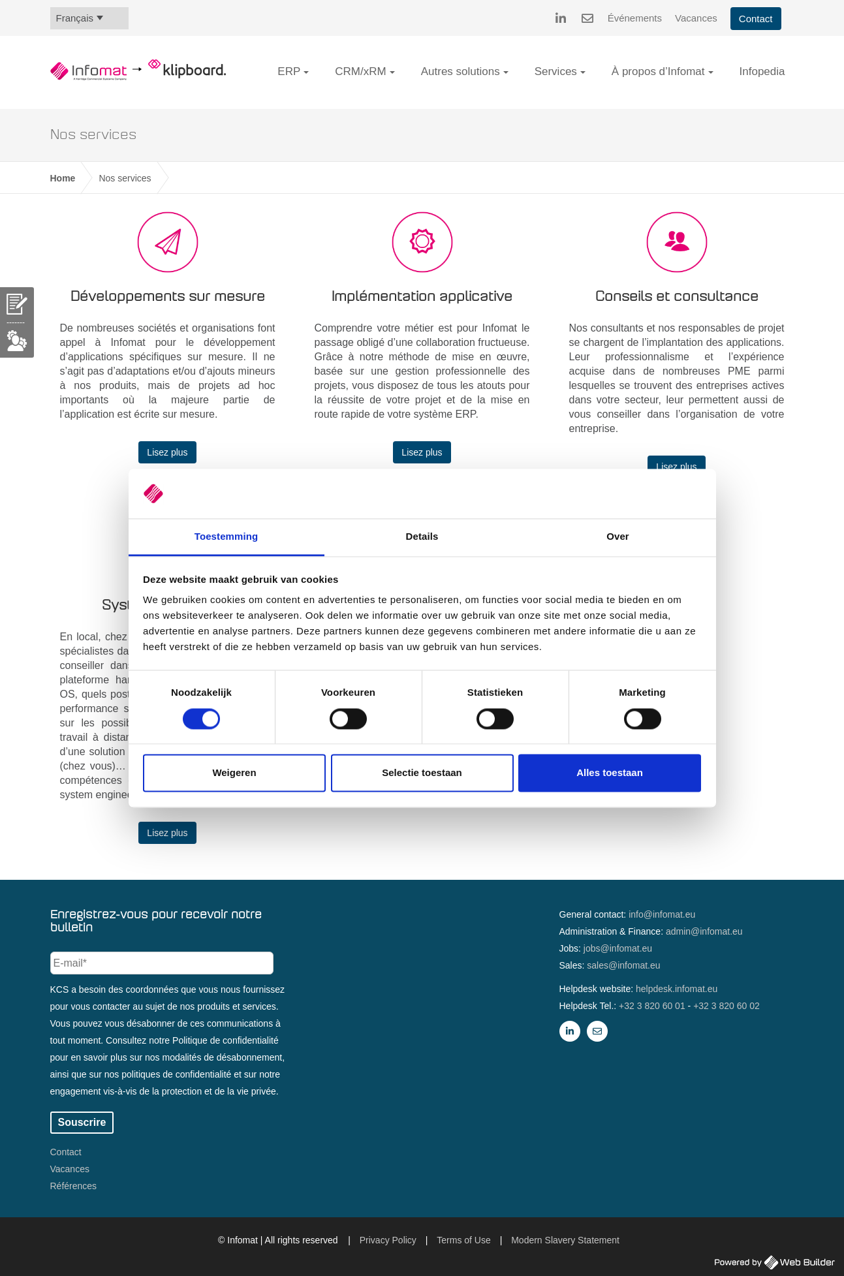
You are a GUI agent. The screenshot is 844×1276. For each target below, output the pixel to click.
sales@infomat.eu (623, 965)
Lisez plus (167, 452)
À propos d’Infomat (658, 71)
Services (556, 71)
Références (73, 1186)
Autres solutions (460, 71)
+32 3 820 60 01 (652, 1006)
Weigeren (234, 773)
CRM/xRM (360, 71)
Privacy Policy (388, 1240)
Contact (756, 18)
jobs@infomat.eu (618, 948)
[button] (306, 72)
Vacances (696, 17)
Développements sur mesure (167, 296)
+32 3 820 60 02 (726, 1006)
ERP (288, 71)
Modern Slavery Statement (565, 1240)
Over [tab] (617, 536)
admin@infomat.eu (704, 931)
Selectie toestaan (422, 773)
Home (63, 178)
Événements (635, 17)
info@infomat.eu (662, 914)
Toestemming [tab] (226, 536)
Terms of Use (463, 1240)
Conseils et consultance (676, 296)
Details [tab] (422, 536)
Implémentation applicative (422, 296)
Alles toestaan (609, 773)
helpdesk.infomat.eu (676, 989)
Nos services (125, 178)
